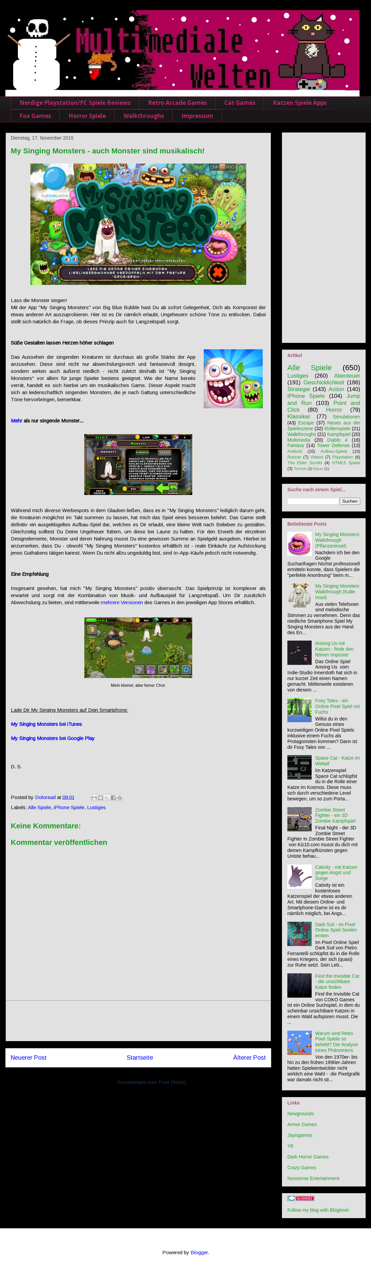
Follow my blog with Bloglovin (318, 1210)
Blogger (199, 1252)
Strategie (298, 389)
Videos (316, 457)
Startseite (140, 1057)
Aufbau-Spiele (333, 451)
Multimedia (298, 440)
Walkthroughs (143, 116)
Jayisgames (299, 1135)
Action (336, 389)
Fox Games (35, 116)
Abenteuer (347, 376)
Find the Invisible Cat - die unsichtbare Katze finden (337, 981)
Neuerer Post (29, 1057)
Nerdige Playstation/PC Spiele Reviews (75, 103)
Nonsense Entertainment (313, 1178)
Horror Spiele (87, 116)
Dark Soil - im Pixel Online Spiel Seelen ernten (336, 930)
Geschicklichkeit (324, 382)
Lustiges (96, 807)
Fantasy (295, 445)
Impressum (197, 116)
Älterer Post (249, 1057)
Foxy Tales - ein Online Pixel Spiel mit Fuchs (337, 706)
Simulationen (346, 416)
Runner (294, 457)
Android (294, 451)
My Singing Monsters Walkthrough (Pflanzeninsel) (337, 540)
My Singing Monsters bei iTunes (46, 724)
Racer (318, 469)
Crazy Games (301, 1167)
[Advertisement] (138, 1021)
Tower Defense (333, 445)
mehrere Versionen (122, 602)
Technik (300, 469)
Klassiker (298, 416)
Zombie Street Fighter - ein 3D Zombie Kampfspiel (335, 815)
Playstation (342, 457)
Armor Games (302, 1124)
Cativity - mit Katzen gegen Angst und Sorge (336, 872)
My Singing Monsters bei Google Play (53, 738)
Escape (306, 422)
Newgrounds (300, 1113)
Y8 (290, 1146)
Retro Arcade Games (177, 103)
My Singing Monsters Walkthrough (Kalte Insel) (337, 591)
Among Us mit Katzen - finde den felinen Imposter (334, 649)
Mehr (16, 420)
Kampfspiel (338, 434)
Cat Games (239, 103)
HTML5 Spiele (346, 463)
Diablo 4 (337, 440)
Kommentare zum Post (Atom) (151, 1082)
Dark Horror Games (308, 1156)
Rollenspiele (337, 428)
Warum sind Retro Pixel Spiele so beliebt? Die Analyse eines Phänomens (336, 1042)
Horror (334, 410)
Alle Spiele (39, 807)
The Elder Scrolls (304, 463)
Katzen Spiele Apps (299, 103)
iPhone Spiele (69, 807)
